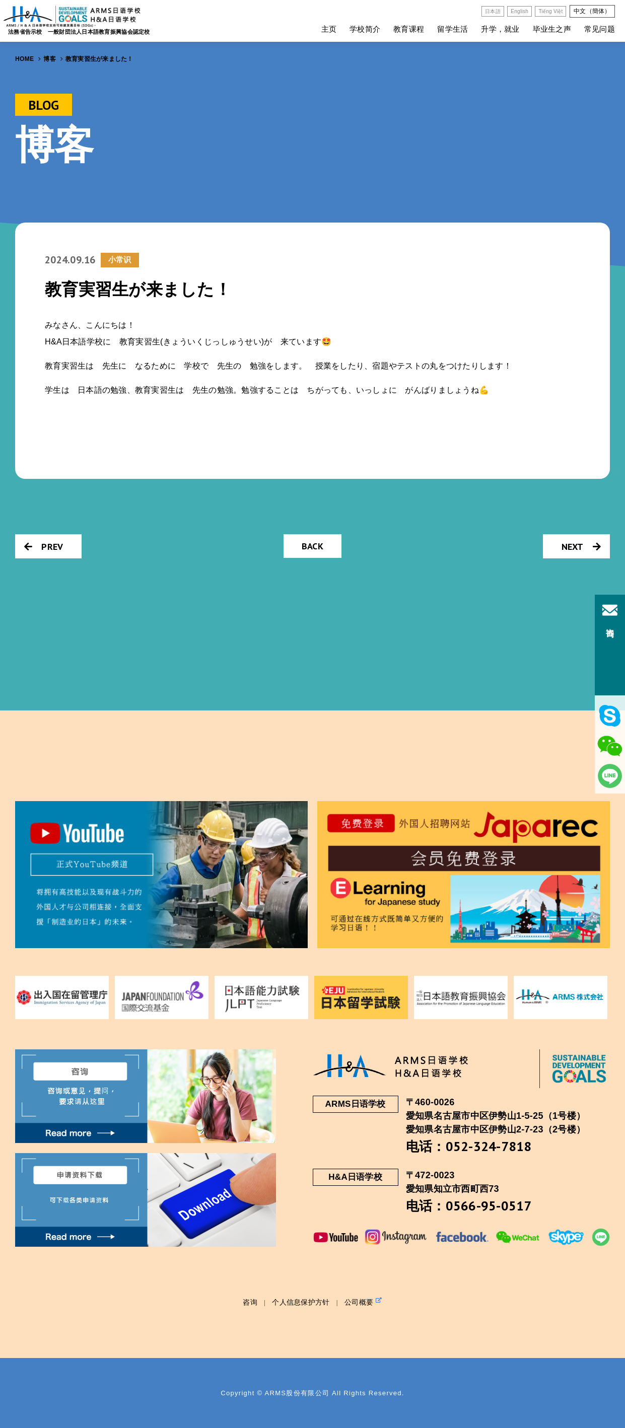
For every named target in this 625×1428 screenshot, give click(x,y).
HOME (24, 58)
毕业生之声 (552, 29)
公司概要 (363, 1301)
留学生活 (452, 29)
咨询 (250, 1302)
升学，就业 (500, 29)
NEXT (581, 546)
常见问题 (599, 29)
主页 (329, 29)
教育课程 (408, 29)
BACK (312, 546)
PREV (43, 546)
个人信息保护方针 (300, 1302)
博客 (49, 58)
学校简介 (365, 29)
